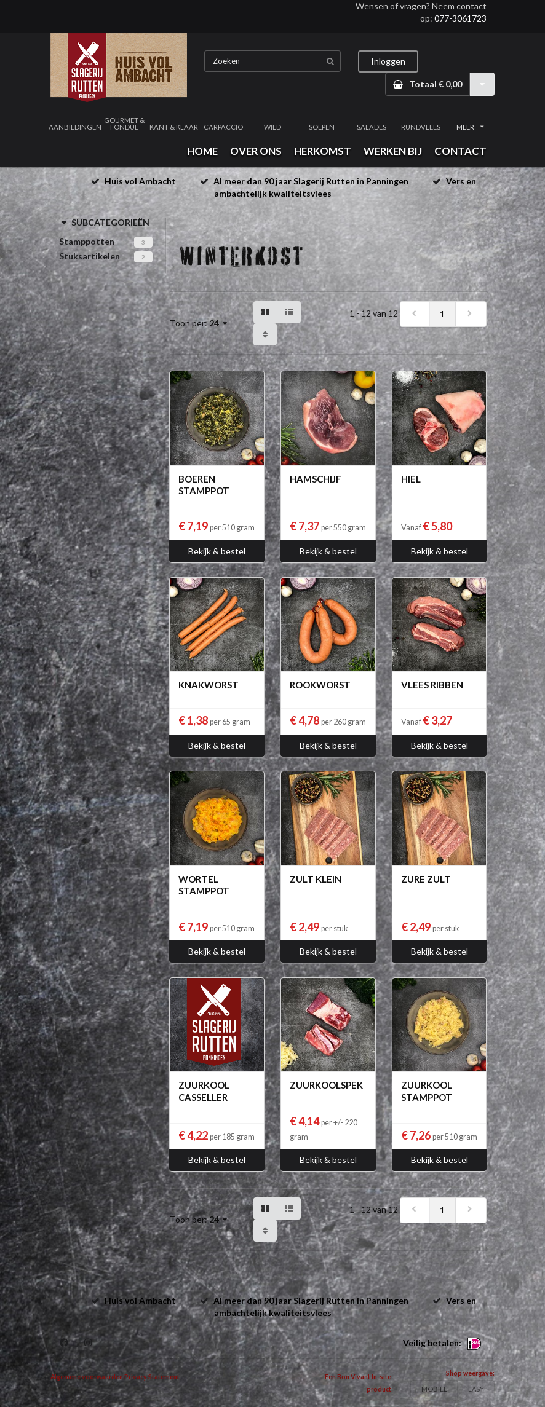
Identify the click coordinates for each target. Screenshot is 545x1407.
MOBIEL (434, 1389)
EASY (476, 1389)
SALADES (371, 127)
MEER (469, 127)
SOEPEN (322, 127)
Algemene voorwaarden (86, 1377)
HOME (202, 150)
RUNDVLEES (420, 127)
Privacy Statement (152, 1377)
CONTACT (460, 150)
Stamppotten (86, 241)
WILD (272, 127)
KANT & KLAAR (173, 127)
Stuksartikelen (89, 256)
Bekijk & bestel (216, 551)
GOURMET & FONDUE (124, 123)
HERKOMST (322, 150)
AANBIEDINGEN (75, 127)
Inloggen (388, 61)
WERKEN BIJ (393, 150)
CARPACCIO (223, 127)
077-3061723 (460, 18)
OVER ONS (256, 150)
